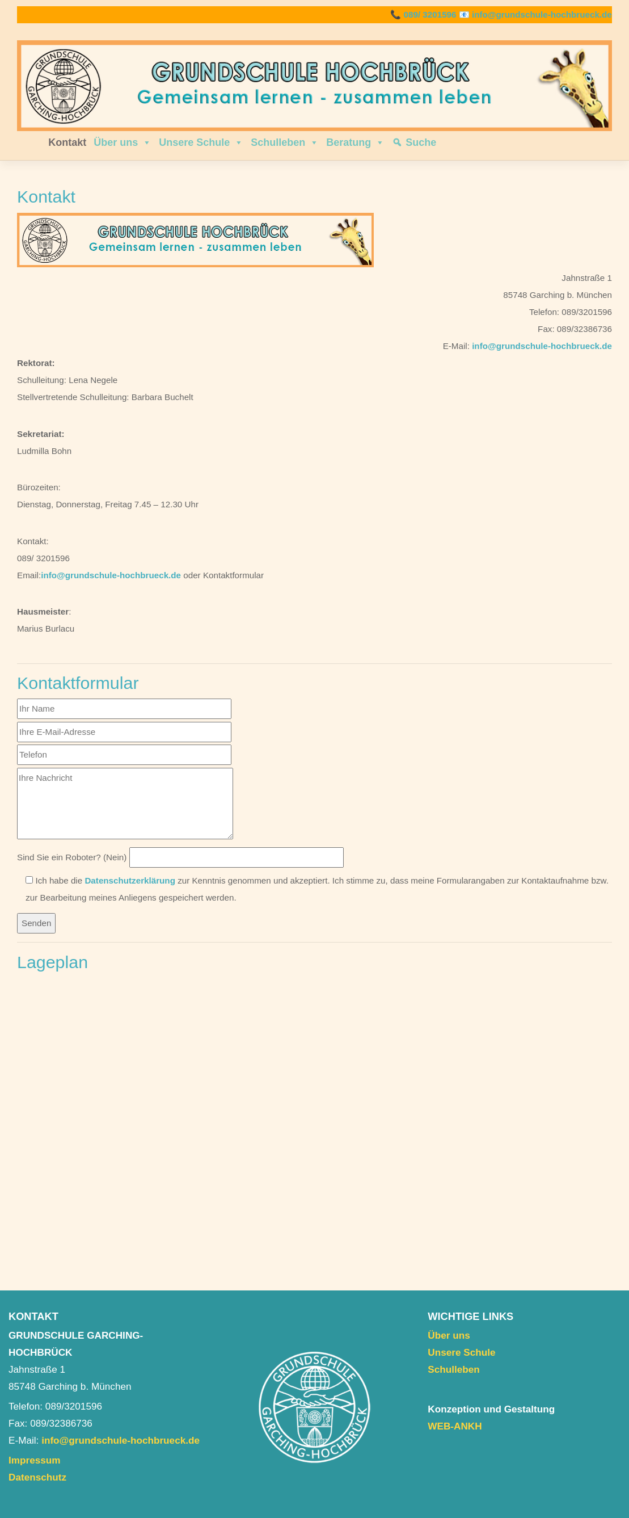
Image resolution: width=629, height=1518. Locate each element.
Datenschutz (37, 1477)
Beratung (355, 142)
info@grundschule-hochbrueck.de (542, 14)
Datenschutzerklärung (130, 880)
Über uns (122, 142)
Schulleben (285, 142)
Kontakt (67, 142)
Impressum (35, 1460)
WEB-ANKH (455, 1426)
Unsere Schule (201, 142)
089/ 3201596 (430, 14)
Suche (421, 142)
